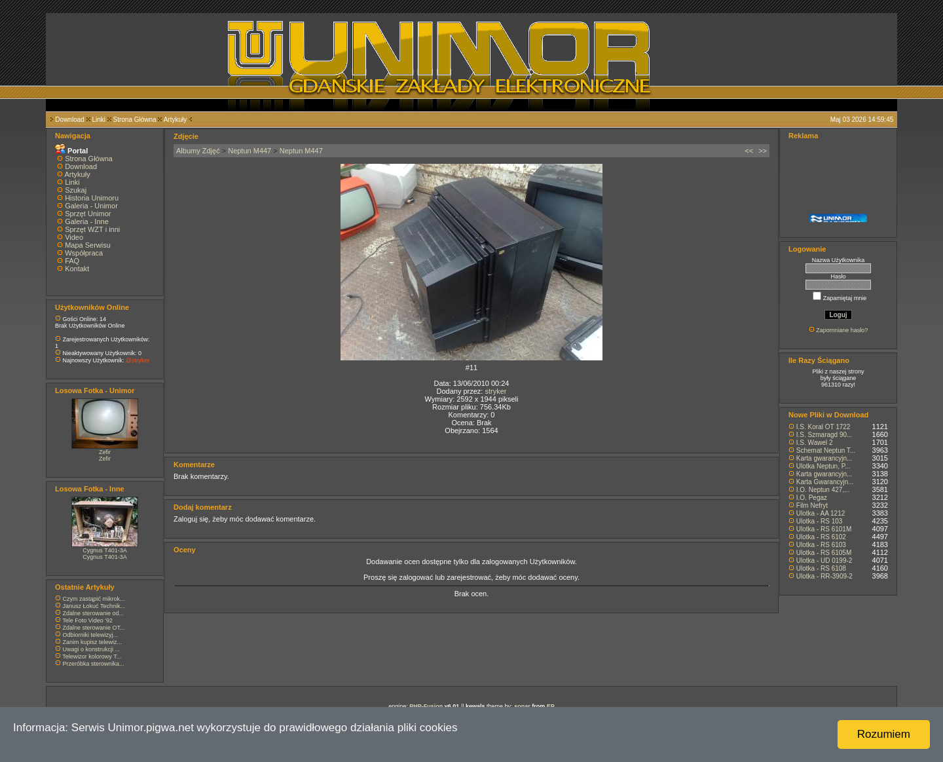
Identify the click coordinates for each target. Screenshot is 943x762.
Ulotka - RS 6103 (821, 544)
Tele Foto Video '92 (87, 620)
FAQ (72, 261)
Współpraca (84, 253)
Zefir (105, 452)
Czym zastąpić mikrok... (94, 599)
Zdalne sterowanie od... (93, 613)
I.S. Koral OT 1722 (823, 426)
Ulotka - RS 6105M (823, 552)
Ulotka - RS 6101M (823, 529)
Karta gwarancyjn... (824, 458)
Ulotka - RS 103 (819, 521)
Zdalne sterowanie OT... (94, 627)
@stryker (137, 360)
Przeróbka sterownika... (93, 663)
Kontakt (77, 269)
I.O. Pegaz (811, 497)
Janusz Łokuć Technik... (94, 606)
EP (551, 706)
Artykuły (175, 119)
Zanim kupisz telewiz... (92, 642)
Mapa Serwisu (88, 245)
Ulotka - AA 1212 (820, 513)
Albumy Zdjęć (198, 151)
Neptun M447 (249, 151)
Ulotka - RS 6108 (821, 568)
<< (749, 151)
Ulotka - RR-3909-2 (824, 576)
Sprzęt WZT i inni (92, 229)
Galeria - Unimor (91, 206)
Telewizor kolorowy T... (91, 656)
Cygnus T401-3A (104, 550)
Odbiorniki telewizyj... (91, 635)
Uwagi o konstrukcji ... (91, 649)
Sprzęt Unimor (88, 214)
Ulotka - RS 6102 (821, 537)
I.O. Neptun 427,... (823, 489)
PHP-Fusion (426, 706)
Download (69, 119)
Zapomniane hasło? (842, 330)
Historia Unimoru (92, 198)
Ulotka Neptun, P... (823, 466)
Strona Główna (135, 119)
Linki (98, 119)
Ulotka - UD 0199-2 (824, 560)
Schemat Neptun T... (825, 450)
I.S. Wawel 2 (814, 442)
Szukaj (75, 190)
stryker (495, 391)
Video (74, 237)
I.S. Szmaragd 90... (824, 434)
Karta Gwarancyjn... (825, 482)
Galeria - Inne (87, 221)
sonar (522, 706)
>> (762, 151)
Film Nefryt (812, 505)
